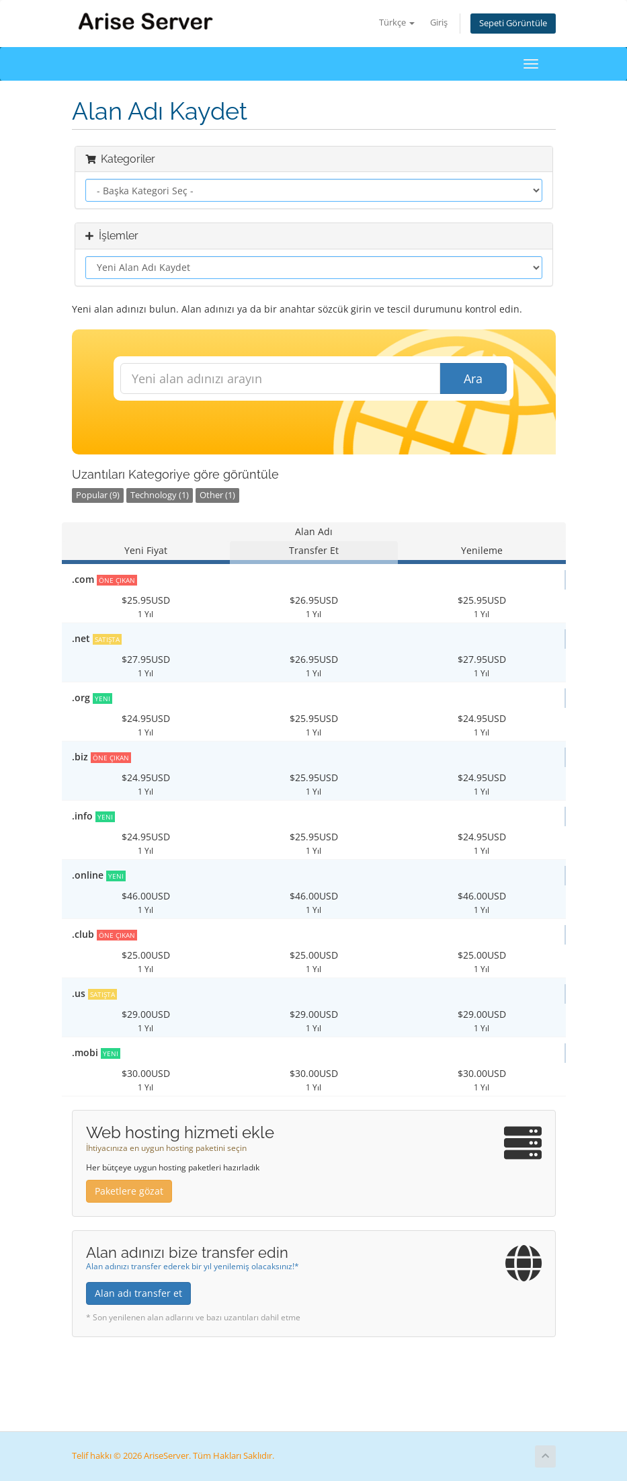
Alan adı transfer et (138, 1293)
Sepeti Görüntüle (513, 23)
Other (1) (217, 495)
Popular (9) (98, 495)
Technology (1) (159, 495)
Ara (473, 378)
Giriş (439, 22)
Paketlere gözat (129, 1191)
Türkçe (397, 22)
